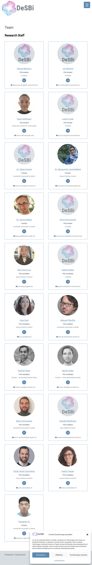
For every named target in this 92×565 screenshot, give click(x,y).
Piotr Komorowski (68, 219)
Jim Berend (68, 68)
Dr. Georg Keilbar (24, 219)
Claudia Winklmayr (67, 421)
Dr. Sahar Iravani (24, 169)
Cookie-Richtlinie (59, 560)
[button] (87, 534)
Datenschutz (20, 554)
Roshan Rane (24, 370)
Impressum (9, 554)
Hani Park (24, 320)
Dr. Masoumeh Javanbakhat (68, 169)
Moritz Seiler (68, 370)
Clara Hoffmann (24, 119)
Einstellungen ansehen (78, 555)
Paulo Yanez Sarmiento (24, 471)
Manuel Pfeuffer (67, 320)
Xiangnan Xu (24, 521)
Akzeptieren (40, 555)
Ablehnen (59, 555)
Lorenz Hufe (67, 119)
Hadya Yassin (68, 471)
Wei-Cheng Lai (24, 270)
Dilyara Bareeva (24, 68)
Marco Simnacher (24, 421)
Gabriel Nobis (68, 270)
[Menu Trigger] (87, 5)
